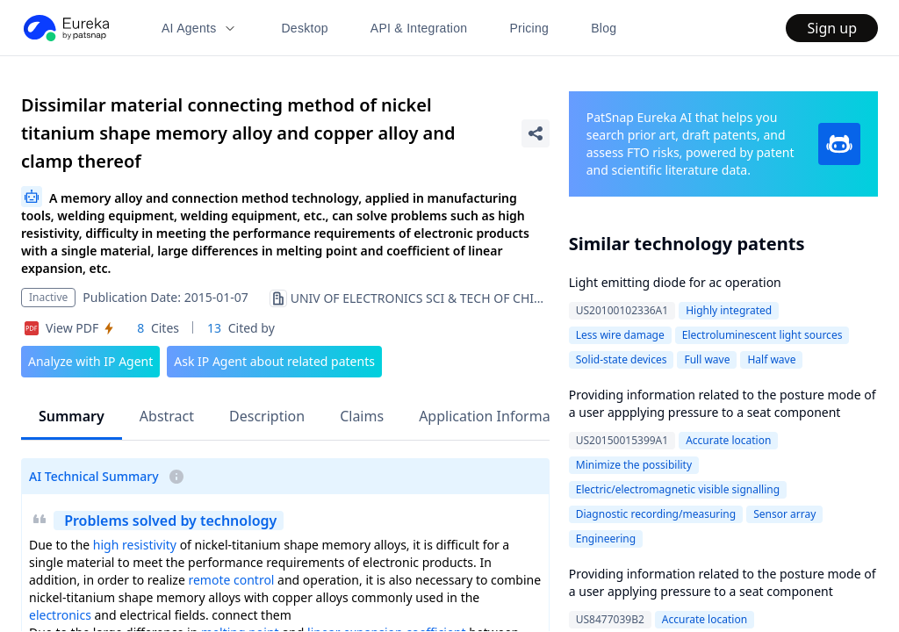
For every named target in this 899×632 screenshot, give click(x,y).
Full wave (707, 359)
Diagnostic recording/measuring (656, 513)
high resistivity (134, 544)
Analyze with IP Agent (90, 361)
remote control (231, 579)
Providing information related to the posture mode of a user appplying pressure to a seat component (722, 403)
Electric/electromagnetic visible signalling (678, 489)
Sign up (832, 28)
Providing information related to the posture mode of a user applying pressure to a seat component (722, 582)
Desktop (304, 28)
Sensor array (784, 513)
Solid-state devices (621, 359)
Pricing (529, 28)
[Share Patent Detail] (535, 133)
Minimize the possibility (634, 464)
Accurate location (728, 440)
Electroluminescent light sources (762, 334)
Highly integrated (729, 310)
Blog (603, 28)
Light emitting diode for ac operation (675, 282)
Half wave (771, 359)
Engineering (606, 538)
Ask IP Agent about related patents (274, 361)
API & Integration (419, 28)
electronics (60, 615)
